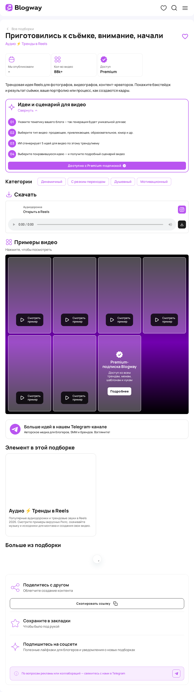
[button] (163, 8)
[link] (185, 36)
